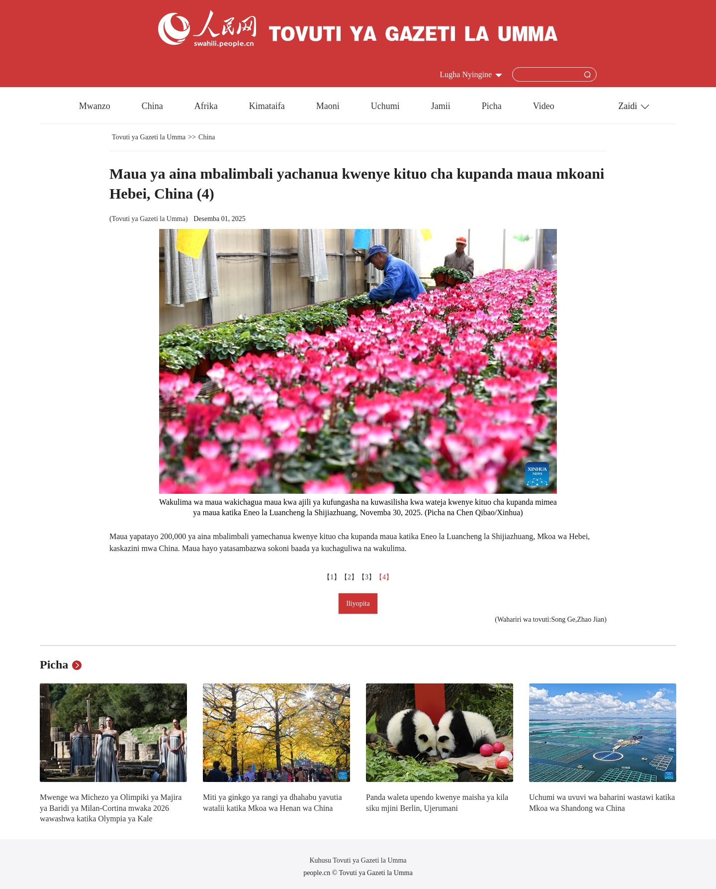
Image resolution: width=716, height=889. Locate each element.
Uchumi (385, 106)
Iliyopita (357, 603)
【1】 (332, 577)
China (152, 106)
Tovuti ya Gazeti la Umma (148, 137)
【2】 (349, 577)
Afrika (206, 106)
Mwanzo (94, 106)
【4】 (384, 577)
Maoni (328, 106)
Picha (492, 106)
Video (543, 106)
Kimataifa (267, 106)
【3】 (366, 577)
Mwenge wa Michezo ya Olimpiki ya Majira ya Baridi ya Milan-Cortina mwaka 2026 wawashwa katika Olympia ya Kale (110, 808)
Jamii (440, 106)
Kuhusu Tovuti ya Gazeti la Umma (357, 860)
